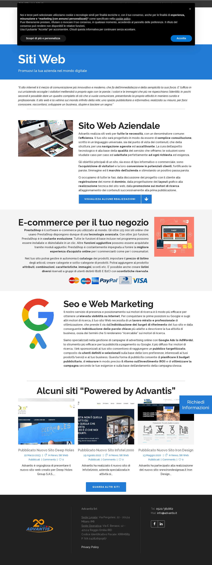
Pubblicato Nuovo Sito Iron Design (165, 450)
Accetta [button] (181, 38)
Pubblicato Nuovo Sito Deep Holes (46, 450)
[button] (190, 9)
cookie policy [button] (123, 18)
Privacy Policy (90, 547)
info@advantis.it (167, 513)
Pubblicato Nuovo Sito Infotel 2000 (106, 450)
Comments (49, 459)
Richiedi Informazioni (195, 404)
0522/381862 (164, 508)
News (54, 455)
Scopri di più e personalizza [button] (43, 38)
